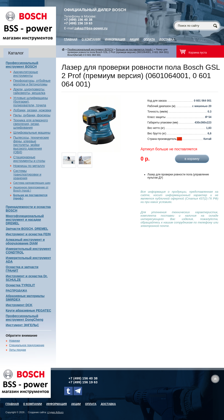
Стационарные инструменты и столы (29, 159)
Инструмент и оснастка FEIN (28, 234)
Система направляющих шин (31, 182)
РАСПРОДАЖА (16, 290)
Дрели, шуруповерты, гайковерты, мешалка (29, 91)
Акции (134, 39)
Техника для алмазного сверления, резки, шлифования (30, 123)
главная (70, 39)
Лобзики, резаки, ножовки (32, 110)
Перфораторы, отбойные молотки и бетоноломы (32, 82)
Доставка (166, 39)
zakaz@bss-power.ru (91, 28)
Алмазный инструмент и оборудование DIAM (25, 241)
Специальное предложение (26, 345)
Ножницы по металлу (29, 166)
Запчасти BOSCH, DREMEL (27, 228)
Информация (115, 39)
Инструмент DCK (19, 305)
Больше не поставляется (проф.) (134, 49)
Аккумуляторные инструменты (25, 73)
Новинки (14, 340)
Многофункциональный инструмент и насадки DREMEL (25, 219)
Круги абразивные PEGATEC (28, 310)
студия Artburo (55, 412)
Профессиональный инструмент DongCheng (24, 317)
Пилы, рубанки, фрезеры (31, 115)
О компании (91, 39)
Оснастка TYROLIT (20, 285)
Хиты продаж (17, 349)
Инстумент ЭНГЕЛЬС (22, 325)
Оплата (149, 39)
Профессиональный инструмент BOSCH (22, 64)
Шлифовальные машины (31, 132)
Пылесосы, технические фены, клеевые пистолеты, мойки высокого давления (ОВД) (31, 145)
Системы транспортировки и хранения (27, 174)
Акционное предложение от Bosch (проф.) (30, 189)
